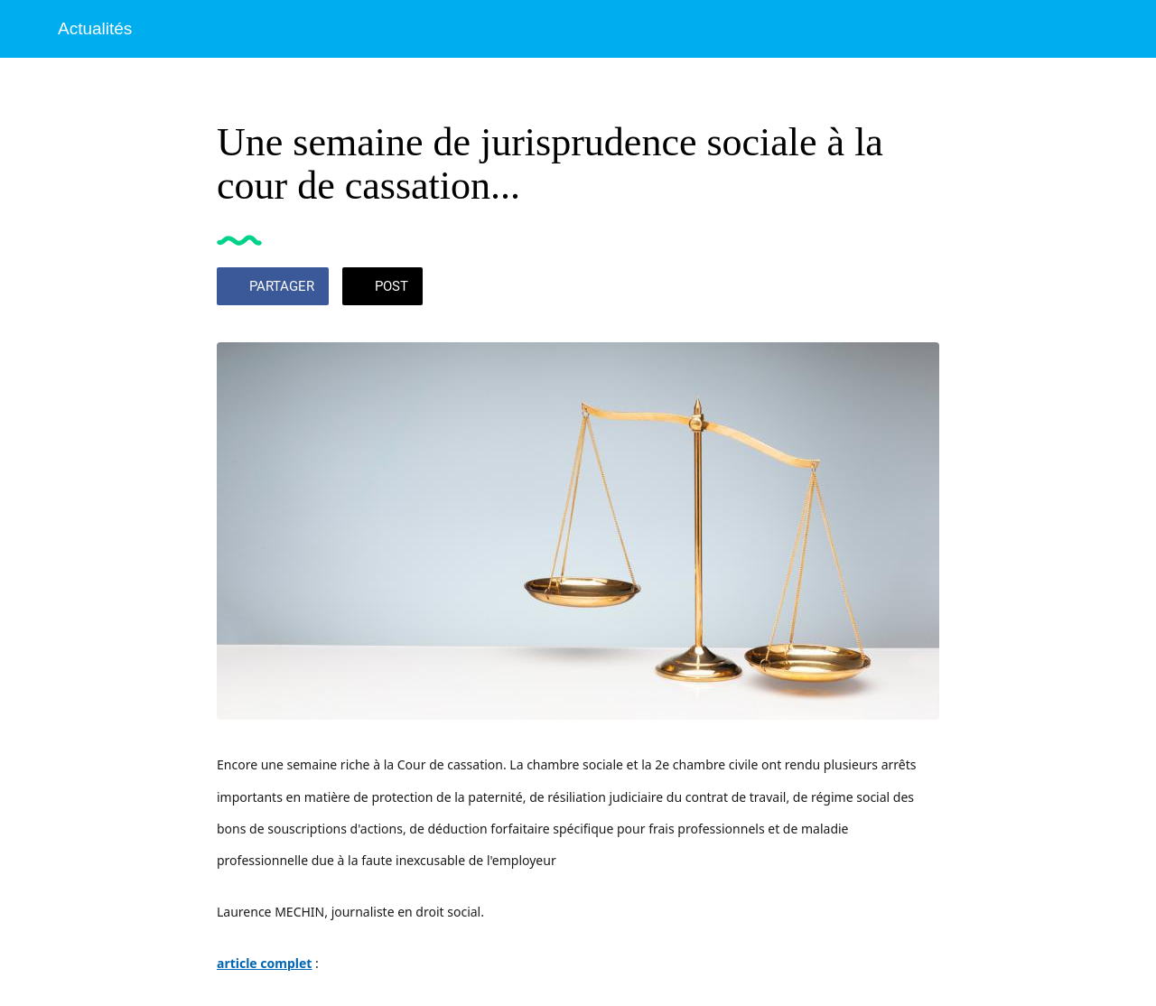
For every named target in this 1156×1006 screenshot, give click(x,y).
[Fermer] (29, 29)
